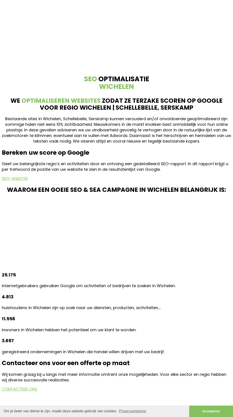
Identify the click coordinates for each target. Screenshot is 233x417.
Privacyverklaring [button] (132, 411)
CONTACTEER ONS (19, 389)
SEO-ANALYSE (15, 178)
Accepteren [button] (211, 411)
